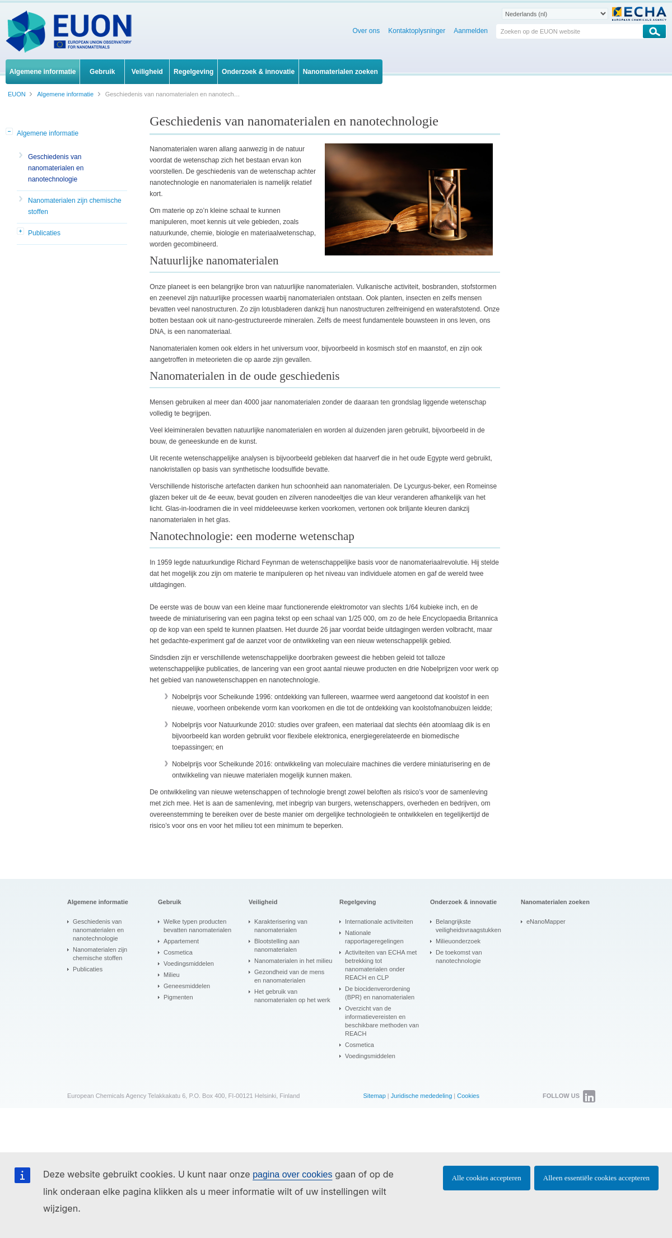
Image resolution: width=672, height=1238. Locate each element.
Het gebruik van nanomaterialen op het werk (292, 995)
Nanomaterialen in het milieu (293, 960)
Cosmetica (178, 952)
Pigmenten (178, 997)
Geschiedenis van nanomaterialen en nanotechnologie (55, 168)
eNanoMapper (546, 921)
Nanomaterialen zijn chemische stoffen (75, 206)
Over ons (366, 31)
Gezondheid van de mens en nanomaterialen (289, 976)
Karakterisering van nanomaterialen (280, 925)
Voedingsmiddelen (189, 963)
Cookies (468, 1095)
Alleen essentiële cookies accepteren (596, 1178)
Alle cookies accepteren (486, 1178)
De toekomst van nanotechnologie (459, 956)
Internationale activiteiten (379, 921)
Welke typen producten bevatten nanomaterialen (197, 925)
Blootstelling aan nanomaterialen (277, 945)
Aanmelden (471, 31)
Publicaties (44, 233)
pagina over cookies (292, 1174)
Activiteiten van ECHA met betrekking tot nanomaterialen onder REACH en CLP (381, 965)
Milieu (172, 974)
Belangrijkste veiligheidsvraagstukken (468, 925)
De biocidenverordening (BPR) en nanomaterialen (379, 992)
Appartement (181, 941)
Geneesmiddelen (187, 986)
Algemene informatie (47, 133)
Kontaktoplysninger (416, 31)
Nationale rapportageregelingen (374, 936)
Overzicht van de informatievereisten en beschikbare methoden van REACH (382, 1021)
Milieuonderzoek (458, 941)
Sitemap (374, 1095)
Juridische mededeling (421, 1095)
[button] (10, 132)
